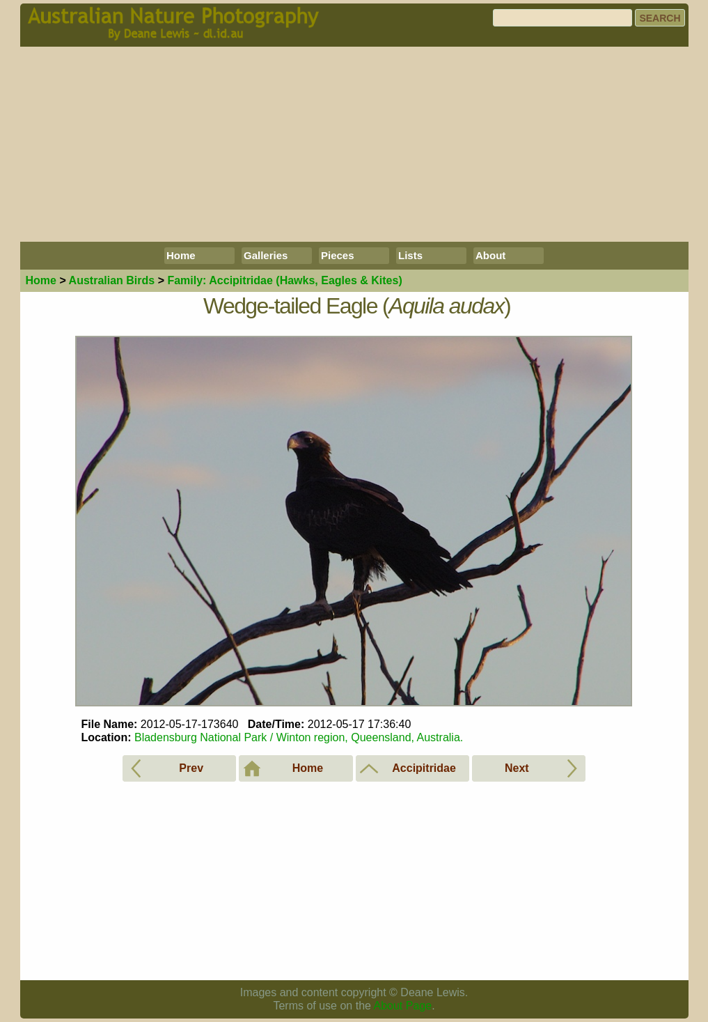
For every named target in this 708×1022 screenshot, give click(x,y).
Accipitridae (284, 280)
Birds (112, 280)
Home (181, 255)
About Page (403, 1006)
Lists (410, 255)
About (490, 255)
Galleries (266, 255)
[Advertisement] (354, 144)
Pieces (337, 255)
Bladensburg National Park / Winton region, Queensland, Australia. (298, 737)
